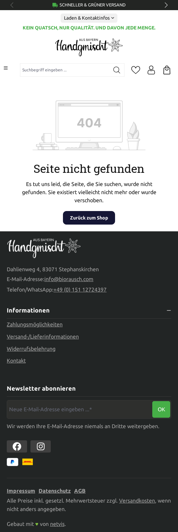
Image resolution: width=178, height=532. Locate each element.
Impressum (21, 491)
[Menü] (5, 68)
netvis (57, 524)
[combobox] (65, 70)
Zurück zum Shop (89, 218)
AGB (80, 491)
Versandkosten (137, 501)
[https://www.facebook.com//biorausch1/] (17, 446)
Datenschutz (55, 491)
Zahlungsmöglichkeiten (35, 324)
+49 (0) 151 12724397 (80, 289)
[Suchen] (117, 70)
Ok (161, 409)
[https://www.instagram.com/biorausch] (40, 446)
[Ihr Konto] (151, 70)
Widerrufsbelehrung (31, 349)
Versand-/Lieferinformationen (43, 336)
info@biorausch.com (68, 279)
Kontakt (16, 360)
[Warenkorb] (166, 70)
